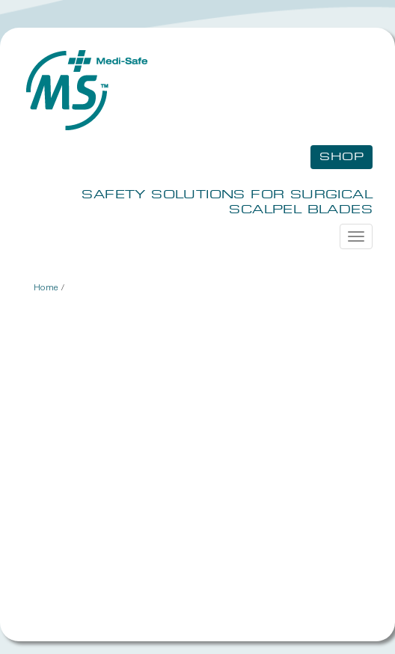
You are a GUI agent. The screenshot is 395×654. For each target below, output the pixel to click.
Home (46, 287)
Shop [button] (341, 157)
